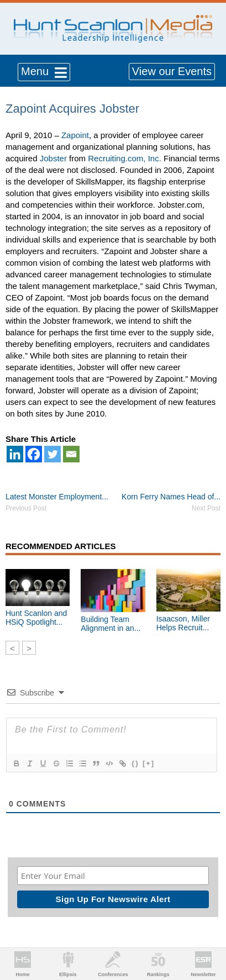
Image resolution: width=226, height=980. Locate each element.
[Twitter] (52, 454)
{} (135, 763)
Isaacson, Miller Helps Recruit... (183, 623)
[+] (149, 763)
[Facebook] (33, 454)
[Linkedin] (15, 454)
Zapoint (75, 135)
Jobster (53, 158)
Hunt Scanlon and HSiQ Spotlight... (36, 617)
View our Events (172, 71)
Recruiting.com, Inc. (124, 158)
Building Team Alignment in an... (110, 624)
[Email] (71, 454)
